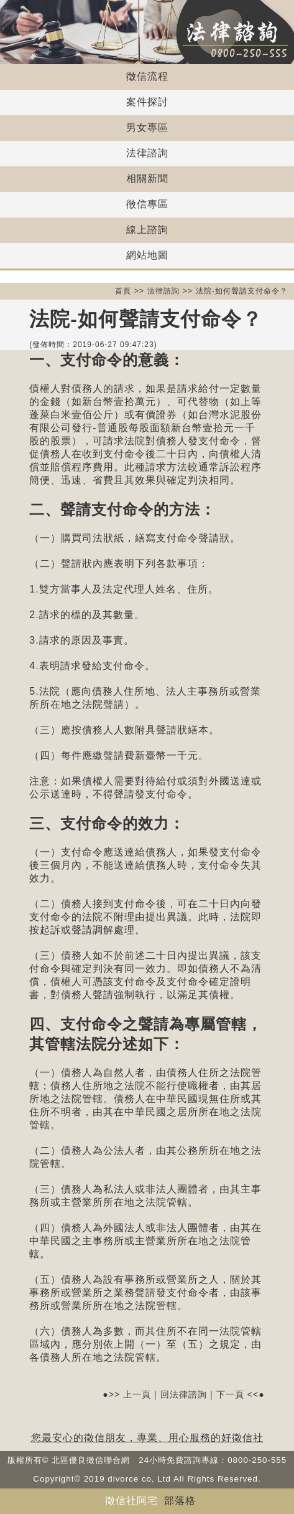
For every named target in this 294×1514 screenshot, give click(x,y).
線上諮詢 (147, 229)
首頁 (123, 291)
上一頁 (137, 1394)
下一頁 (230, 1394)
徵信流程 (147, 76)
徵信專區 (147, 204)
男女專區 (147, 127)
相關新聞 (147, 178)
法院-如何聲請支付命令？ (242, 291)
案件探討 (147, 102)
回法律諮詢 (183, 1394)
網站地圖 (147, 255)
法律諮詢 (147, 153)
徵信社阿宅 (131, 1500)
